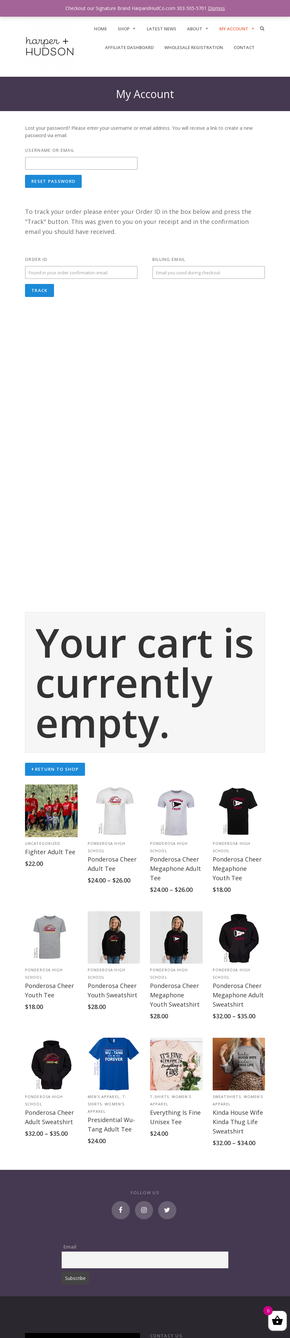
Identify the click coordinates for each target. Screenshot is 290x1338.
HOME (100, 29)
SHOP (124, 29)
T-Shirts (159, 1096)
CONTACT (244, 47)
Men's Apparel (104, 1096)
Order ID (36, 259)
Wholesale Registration (193, 47)
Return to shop (56, 769)
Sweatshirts (227, 1096)
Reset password (53, 181)
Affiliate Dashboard (129, 47)
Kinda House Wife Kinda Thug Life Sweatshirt (238, 1121)
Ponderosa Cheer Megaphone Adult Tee (175, 868)
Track (39, 290)
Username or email (49, 150)
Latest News (161, 29)
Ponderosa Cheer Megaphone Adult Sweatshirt (238, 995)
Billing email (169, 259)
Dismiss (216, 8)
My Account (233, 29)
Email (69, 1247)
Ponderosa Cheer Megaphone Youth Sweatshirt (175, 995)
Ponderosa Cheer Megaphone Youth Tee (237, 868)
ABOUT (194, 29)
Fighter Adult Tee (50, 852)
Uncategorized (42, 843)
